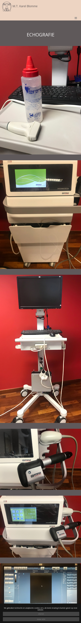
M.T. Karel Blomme (19, 6)
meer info (41, 619)
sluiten (41, 614)
